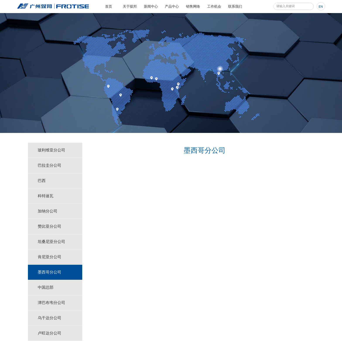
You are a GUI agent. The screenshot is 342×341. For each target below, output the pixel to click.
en (321, 6)
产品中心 (172, 6)
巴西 (42, 180)
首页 (108, 6)
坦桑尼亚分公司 (51, 241)
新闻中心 (151, 6)
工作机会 (214, 6)
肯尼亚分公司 (49, 257)
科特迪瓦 (45, 196)
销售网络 (193, 6)
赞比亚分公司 (49, 226)
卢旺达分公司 (49, 333)
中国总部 (45, 287)
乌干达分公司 (49, 318)
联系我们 (235, 6)
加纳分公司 (47, 211)
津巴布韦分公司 (51, 302)
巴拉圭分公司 (49, 165)
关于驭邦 (130, 6)
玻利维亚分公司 (51, 150)
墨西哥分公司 (49, 272)
